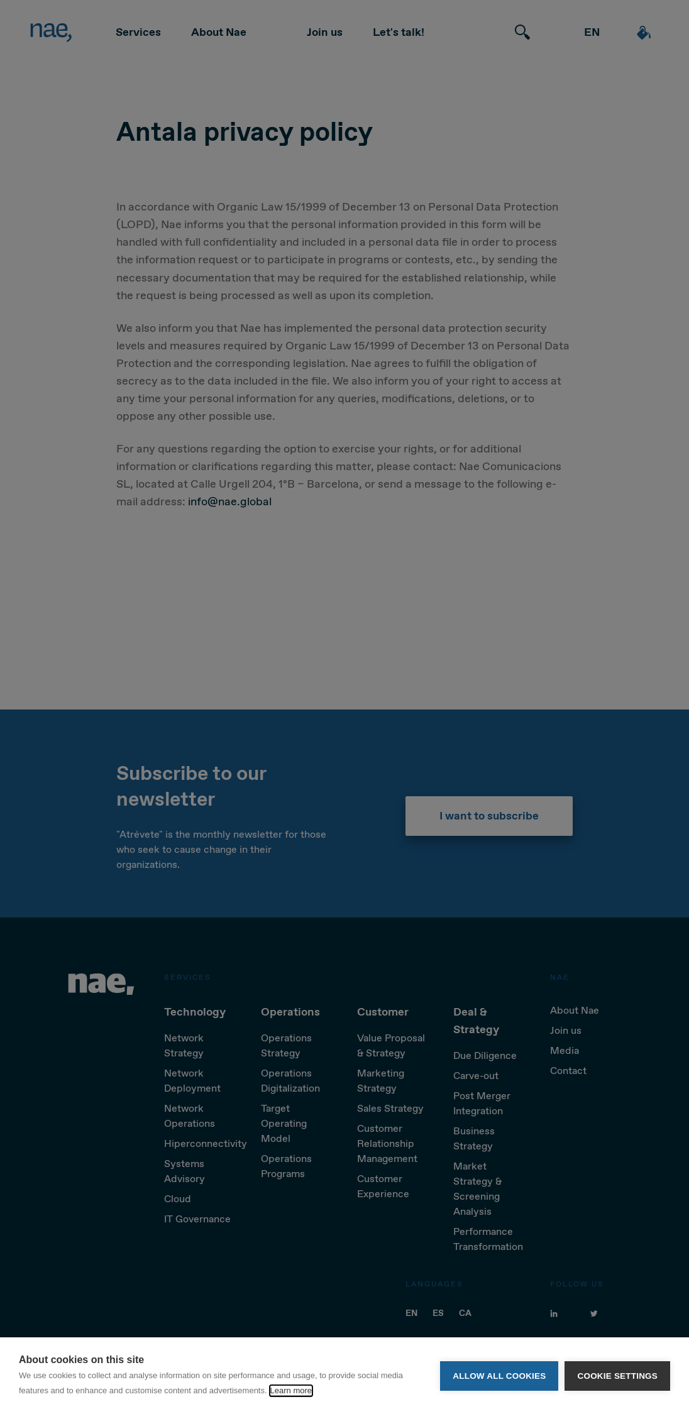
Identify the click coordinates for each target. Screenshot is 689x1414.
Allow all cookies (499, 1376)
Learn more (291, 1390)
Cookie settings (617, 1376)
